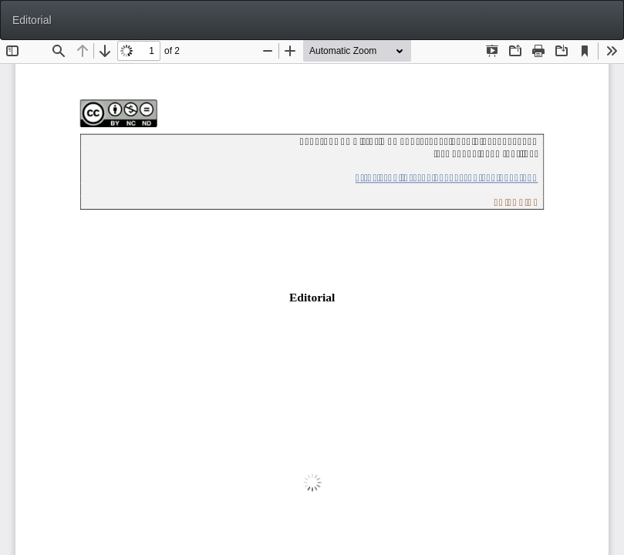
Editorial (32, 20)
